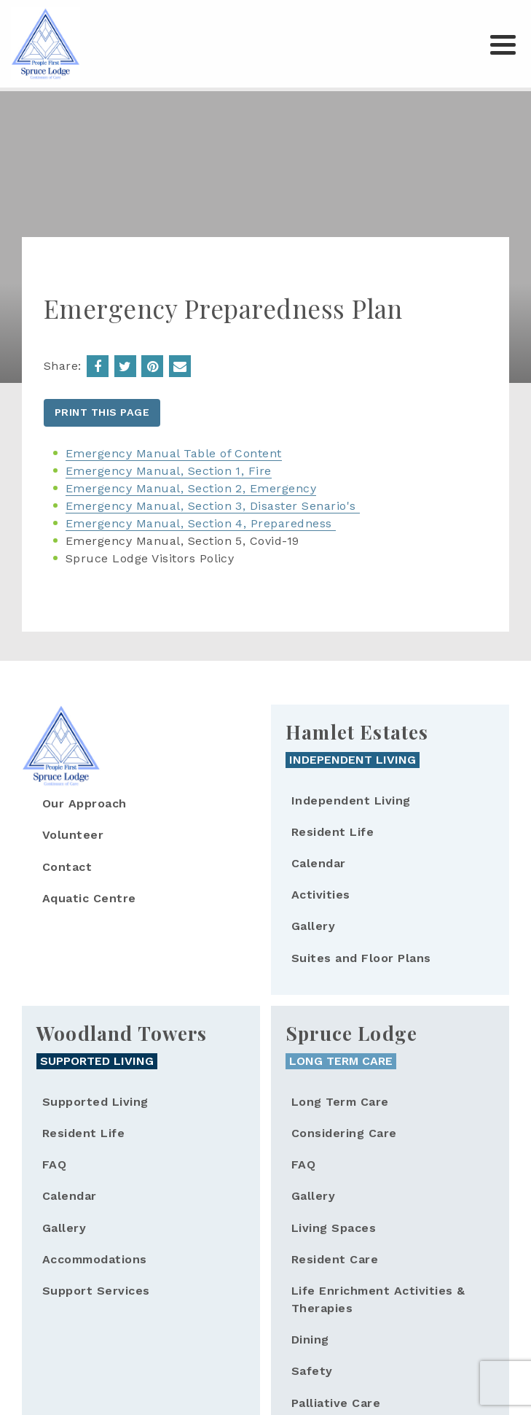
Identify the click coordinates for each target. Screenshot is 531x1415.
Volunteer (72, 835)
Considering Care (344, 1133)
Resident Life (332, 832)
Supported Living (95, 1102)
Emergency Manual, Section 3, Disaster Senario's (213, 506)
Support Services (96, 1291)
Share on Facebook (98, 366)
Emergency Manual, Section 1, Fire (169, 471)
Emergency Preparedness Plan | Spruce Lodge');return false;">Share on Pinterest (152, 366)
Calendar (318, 863)
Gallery (313, 926)
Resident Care (334, 1259)
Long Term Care (340, 1102)
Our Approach (84, 803)
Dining (310, 1339)
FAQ (54, 1164)
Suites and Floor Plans (361, 958)
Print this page (102, 412)
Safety (312, 1371)
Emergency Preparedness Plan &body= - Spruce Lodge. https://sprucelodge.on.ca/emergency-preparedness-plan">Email (180, 366)
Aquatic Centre (89, 898)
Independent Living (351, 800)
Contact (67, 867)
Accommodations (94, 1259)
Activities (320, 895)
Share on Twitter (125, 366)
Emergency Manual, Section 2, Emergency (191, 488)
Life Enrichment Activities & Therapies (378, 1299)
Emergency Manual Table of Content (174, 453)
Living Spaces (333, 1228)
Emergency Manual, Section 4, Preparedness (201, 523)
